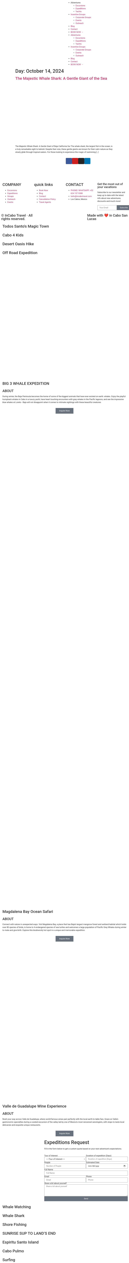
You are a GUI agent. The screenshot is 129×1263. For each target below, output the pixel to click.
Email (46, 1177)
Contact (74, 29)
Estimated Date (92, 1163)
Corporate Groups (83, 17)
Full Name (48, 1170)
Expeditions (81, 8)
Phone (88, 1177)
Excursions (80, 5)
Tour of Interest (51, 1156)
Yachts (79, 11)
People (47, 1163)
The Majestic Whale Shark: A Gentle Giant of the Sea (61, 78)
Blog (73, 26)
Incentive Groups (78, 14)
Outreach (80, 23)
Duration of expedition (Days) (98, 1156)
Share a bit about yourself (55, 1183)
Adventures (76, 2)
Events (78, 20)
